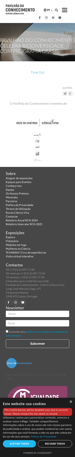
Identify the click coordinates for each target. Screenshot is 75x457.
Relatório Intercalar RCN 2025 (24, 224)
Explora (10, 237)
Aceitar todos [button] (19, 443)
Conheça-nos (14, 185)
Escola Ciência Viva (17, 212)
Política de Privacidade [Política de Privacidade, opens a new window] (43, 436)
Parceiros (11, 201)
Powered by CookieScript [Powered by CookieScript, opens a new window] (37, 452)
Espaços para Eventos (18, 182)
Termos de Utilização (18, 208)
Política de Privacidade (19, 205)
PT (48, 10)
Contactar (12, 216)
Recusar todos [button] (55, 443)
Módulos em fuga (16, 244)
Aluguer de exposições (19, 178)
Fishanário (12, 241)
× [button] (70, 401)
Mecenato (12, 197)
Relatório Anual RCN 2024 (22, 220)
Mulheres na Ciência (18, 248)
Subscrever (37, 343)
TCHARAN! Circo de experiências (26, 252)
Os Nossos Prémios (17, 193)
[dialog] (37, 427)
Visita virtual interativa (19, 256)
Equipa (10, 189)
